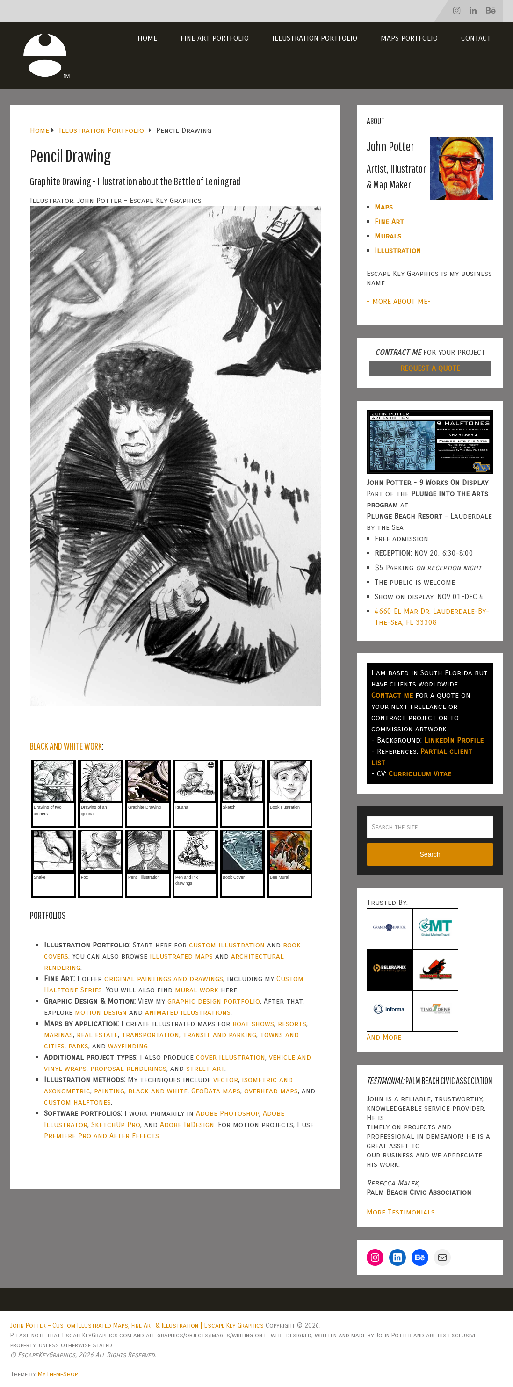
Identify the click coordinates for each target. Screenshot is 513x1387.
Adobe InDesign (187, 1124)
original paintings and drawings (163, 978)
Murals (388, 235)
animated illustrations (188, 1012)
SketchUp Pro (115, 1124)
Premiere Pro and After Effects (101, 1135)
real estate (97, 1034)
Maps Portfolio (409, 38)
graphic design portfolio (213, 1001)
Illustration (398, 250)
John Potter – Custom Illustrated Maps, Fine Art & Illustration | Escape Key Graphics (137, 1325)
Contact (476, 38)
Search (430, 854)
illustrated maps (181, 956)
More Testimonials (401, 1211)
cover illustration (230, 1057)
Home (147, 38)
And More (384, 1037)
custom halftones (77, 1102)
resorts (292, 1023)
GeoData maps (215, 1090)
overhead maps (271, 1090)
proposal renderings (128, 1068)
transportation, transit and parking (189, 1034)
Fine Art (389, 221)
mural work (196, 989)
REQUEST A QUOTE (430, 368)
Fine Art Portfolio (215, 38)
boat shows (253, 1023)
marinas (58, 1034)
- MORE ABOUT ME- (399, 301)
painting (109, 1090)
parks (78, 1045)
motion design (101, 1012)
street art (205, 1068)
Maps (384, 206)
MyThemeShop (58, 1374)
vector (225, 1079)
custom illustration (227, 944)
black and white (158, 1090)
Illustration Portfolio (314, 38)
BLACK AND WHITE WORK (66, 745)
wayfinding (128, 1045)
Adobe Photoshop (227, 1113)
